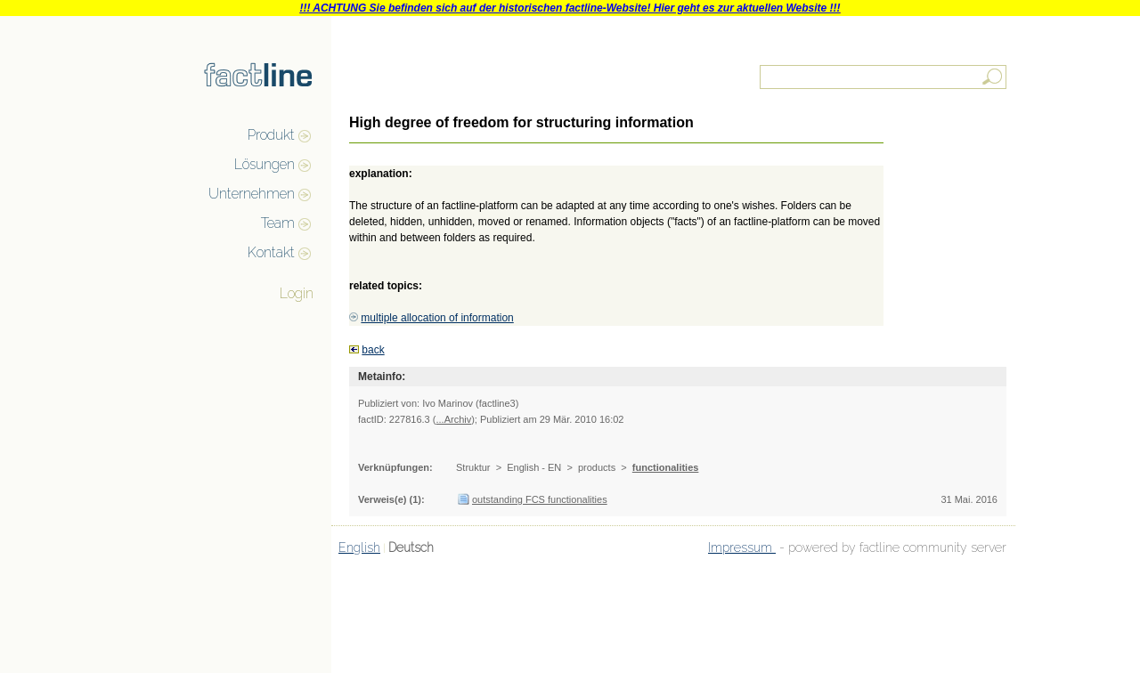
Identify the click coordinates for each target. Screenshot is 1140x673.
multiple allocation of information (437, 318)
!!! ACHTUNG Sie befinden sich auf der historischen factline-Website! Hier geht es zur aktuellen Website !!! (569, 8)
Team (278, 223)
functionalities (665, 467)
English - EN (534, 467)
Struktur (473, 467)
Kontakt (271, 252)
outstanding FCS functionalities (539, 499)
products (596, 467)
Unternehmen (251, 193)
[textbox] (884, 77)
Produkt (271, 134)
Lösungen (264, 164)
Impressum (742, 547)
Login (297, 293)
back (373, 350)
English (359, 547)
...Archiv (453, 419)
